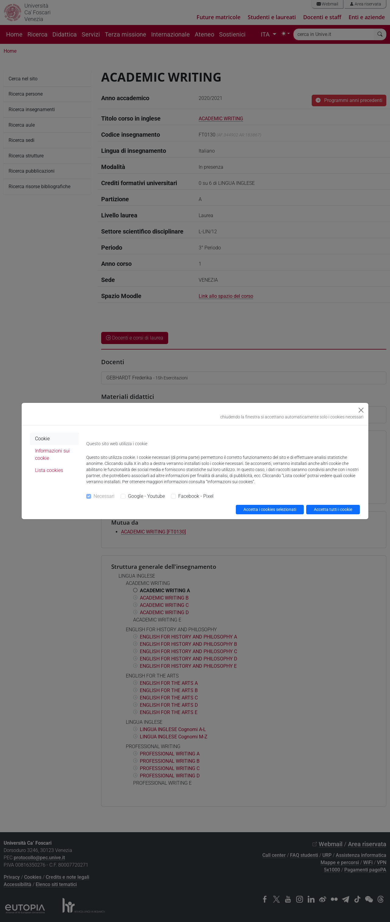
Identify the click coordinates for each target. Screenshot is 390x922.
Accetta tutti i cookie (333, 509)
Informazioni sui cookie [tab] (52, 454)
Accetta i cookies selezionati (269, 509)
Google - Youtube (146, 496)
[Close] (361, 410)
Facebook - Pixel (196, 496)
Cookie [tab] (42, 439)
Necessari (104, 496)
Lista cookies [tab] (49, 470)
